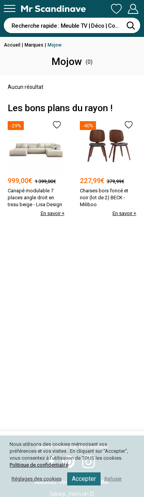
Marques (34, 45)
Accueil (12, 45)
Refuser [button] (113, 479)
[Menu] (9, 8)
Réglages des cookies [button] (36, 479)
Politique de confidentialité (39, 465)
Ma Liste (116, 9)
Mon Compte (132, 9)
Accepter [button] (84, 478)
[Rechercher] (130, 25)
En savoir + (53, 213)
